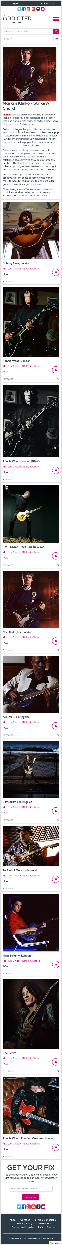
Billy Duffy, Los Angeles (17, 802)
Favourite (31, 281)
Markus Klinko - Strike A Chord (21, 268)
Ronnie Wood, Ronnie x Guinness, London (29, 1138)
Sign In (16, 3)
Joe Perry (9, 1053)
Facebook (24, 9)
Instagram (28, 9)
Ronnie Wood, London (16, 361)
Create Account (46, 3)
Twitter (19, 9)
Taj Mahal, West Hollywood (20, 870)
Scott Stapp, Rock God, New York (24, 547)
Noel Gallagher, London (17, 632)
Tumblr (38, 9)
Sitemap (51, 1227)
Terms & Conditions (45, 1220)
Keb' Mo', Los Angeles (16, 717)
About (13, 1220)
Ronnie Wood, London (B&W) (21, 461)
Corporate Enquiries (23, 1227)
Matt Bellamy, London (17, 955)
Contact (43, 9)
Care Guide (42, 1223)
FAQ (40, 1227)
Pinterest (33, 9)
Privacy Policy (24, 1223)
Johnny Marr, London (16, 263)
